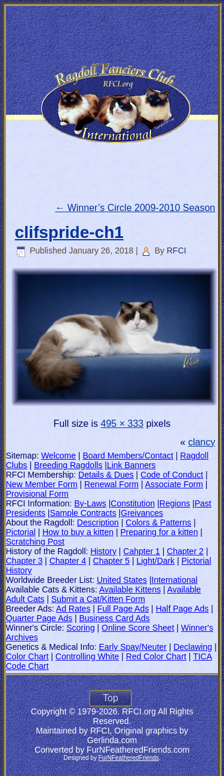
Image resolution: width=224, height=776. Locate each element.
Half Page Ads (182, 608)
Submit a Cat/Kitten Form (98, 599)
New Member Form (42, 484)
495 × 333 (122, 423)
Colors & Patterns (158, 522)
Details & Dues (106, 474)
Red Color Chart (156, 656)
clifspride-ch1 (69, 232)
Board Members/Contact (127, 455)
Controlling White (87, 656)
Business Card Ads (114, 618)
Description (98, 522)
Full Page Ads (123, 608)
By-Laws (90, 503)
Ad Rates (73, 608)
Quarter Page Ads (39, 618)
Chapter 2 (185, 551)
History (103, 551)
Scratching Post (35, 541)
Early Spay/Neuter (133, 647)
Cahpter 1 (141, 551)
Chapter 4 (68, 561)
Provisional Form (37, 494)
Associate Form (174, 484)
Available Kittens (130, 589)
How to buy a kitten (77, 532)
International (175, 580)
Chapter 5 (111, 561)
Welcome (58, 455)
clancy (201, 442)
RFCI (176, 250)
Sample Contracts (83, 513)
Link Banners (131, 465)
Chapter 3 (24, 561)
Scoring (80, 628)
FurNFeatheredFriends (129, 757)
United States (122, 580)
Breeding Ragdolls (68, 465)
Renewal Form (111, 484)
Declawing (192, 647)
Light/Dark (155, 561)
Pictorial (21, 532)
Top (110, 698)
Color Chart (27, 656)
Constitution (133, 503)
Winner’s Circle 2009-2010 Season (135, 208)
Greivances (142, 513)
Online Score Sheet (138, 628)
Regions (174, 503)
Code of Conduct (171, 474)
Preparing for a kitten (159, 532)
